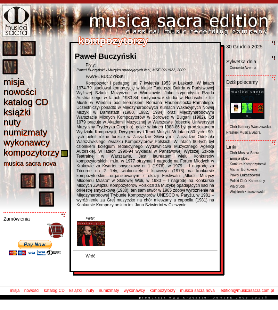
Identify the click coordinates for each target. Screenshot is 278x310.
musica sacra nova (197, 290)
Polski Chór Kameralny (247, 181)
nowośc (19, 92)
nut (12, 122)
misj (14, 82)
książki (75, 290)
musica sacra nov (29, 163)
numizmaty (109, 290)
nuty (91, 290)
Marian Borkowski (243, 170)
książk (17, 112)
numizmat (25, 132)
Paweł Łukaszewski (245, 175)
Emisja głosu (240, 158)
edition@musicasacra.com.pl (247, 290)
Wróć (90, 256)
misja (14, 290)
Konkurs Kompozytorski (248, 164)
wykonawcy (134, 290)
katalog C (25, 102)
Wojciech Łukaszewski (247, 192)
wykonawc (26, 142)
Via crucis (237, 186)
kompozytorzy (162, 290)
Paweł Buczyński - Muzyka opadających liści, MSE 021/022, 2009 (131, 70)
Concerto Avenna (243, 68)
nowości (31, 290)
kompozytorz (31, 152)
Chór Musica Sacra (244, 153)
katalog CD (54, 290)
